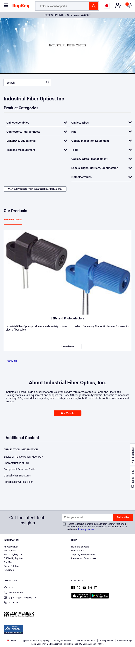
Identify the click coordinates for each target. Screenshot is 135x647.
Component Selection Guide (19, 469)
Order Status (77, 550)
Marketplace (10, 550)
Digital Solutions (12, 566)
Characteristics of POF (17, 462)
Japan (11, 640)
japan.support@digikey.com (20, 598)
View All (12, 361)
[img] (21, 7)
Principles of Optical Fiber (18, 481)
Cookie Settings (124, 640)
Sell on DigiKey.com (13, 554)
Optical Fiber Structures (17, 475)
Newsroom (9, 570)
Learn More (67, 346)
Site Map (8, 562)
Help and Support (80, 546)
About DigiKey (11, 546)
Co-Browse (12, 603)
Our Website (67, 413)
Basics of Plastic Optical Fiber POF (23, 456)
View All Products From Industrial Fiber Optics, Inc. (35, 189)
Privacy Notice (86, 529)
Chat (9, 588)
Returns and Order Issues (83, 558)
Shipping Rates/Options (83, 554)
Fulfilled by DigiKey (13, 558)
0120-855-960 (13, 593)
